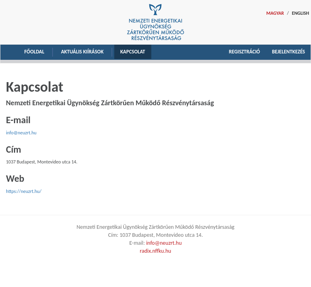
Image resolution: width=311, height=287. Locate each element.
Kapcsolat (132, 52)
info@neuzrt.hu (21, 133)
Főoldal (34, 52)
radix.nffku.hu (155, 251)
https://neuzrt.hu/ (23, 191)
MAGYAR (275, 13)
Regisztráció (244, 52)
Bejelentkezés (288, 52)
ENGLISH (300, 13)
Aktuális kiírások (82, 52)
